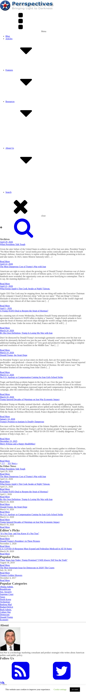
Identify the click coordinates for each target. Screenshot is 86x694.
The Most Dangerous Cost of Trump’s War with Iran (23, 266)
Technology (5, 602)
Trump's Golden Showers (11, 575)
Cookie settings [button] (60, 689)
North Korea (5, 599)
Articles (45, 49)
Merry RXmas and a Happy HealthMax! (17, 444)
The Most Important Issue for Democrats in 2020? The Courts (27, 568)
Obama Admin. (6, 587)
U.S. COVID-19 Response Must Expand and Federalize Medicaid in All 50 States (36, 549)
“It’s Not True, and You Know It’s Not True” (19, 533)
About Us (45, 159)
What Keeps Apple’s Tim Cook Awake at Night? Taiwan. (25, 288)
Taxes (2, 597)
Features (45, 81)
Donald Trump (6, 617)
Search (8, 192)
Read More (5, 261)
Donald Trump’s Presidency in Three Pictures (20, 541)
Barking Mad (6, 604)
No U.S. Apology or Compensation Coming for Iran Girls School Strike (31, 377)
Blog (7, 36)
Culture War (5, 612)
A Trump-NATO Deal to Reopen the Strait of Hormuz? (24, 311)
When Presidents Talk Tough (12, 244)
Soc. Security (6, 592)
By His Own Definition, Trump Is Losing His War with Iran (26, 333)
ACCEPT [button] (74, 689)
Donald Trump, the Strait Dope (13, 355)
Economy (4, 619)
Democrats (4, 614)
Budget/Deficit (6, 607)
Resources (45, 112)
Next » (14, 463)
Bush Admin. (6, 609)
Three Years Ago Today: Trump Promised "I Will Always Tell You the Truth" (33, 560)
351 (9, 463)
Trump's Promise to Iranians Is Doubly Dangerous (22, 421)
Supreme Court (6, 594)
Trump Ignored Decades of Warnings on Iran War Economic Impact (30, 399)
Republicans (5, 589)
